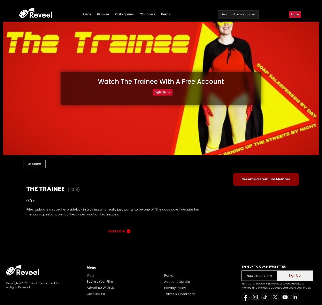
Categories (124, 14)
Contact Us (96, 293)
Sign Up (162, 92)
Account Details (177, 281)
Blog (90, 275)
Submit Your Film (100, 281)
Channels (148, 14)
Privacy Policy (175, 287)
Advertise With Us (101, 287)
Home (87, 14)
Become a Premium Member (266, 179)
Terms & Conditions (180, 294)
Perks (166, 14)
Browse (104, 14)
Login (295, 14)
